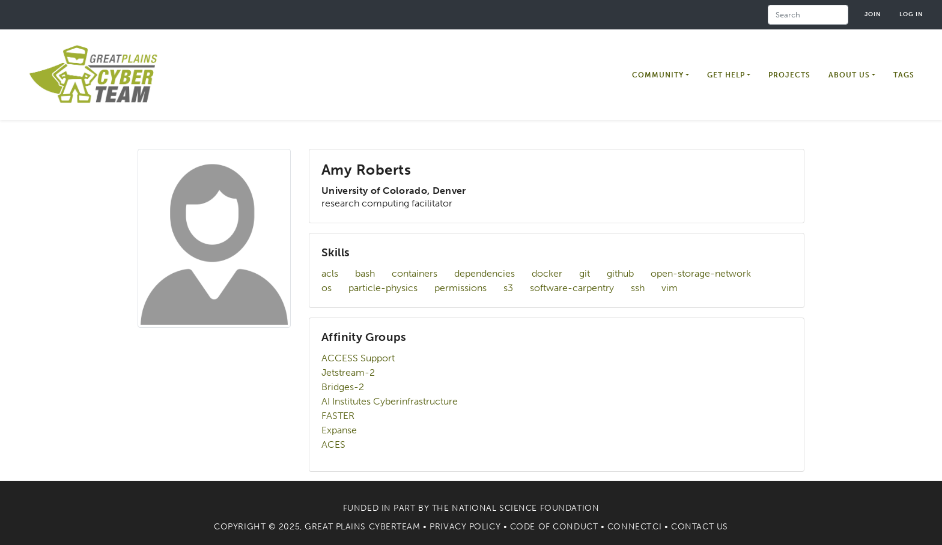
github (620, 273)
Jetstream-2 (348, 372)
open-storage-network (701, 273)
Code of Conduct (554, 527)
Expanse (339, 430)
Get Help (726, 75)
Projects (789, 75)
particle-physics (383, 288)
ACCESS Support (358, 358)
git (584, 273)
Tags (903, 75)
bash (365, 273)
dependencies (484, 273)
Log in (911, 14)
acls (329, 273)
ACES (333, 444)
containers (414, 273)
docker (547, 273)
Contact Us (699, 527)
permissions (460, 288)
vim (669, 288)
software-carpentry (572, 288)
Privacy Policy (465, 527)
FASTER (337, 415)
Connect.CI (634, 527)
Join (873, 14)
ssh (638, 288)
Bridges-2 (342, 387)
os (326, 288)
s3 (508, 288)
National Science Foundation (525, 508)
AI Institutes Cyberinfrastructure (389, 401)
